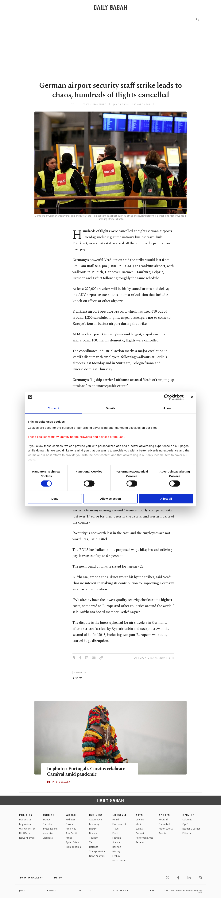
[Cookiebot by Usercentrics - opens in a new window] (167, 397)
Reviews (140, 842)
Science (116, 842)
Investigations (50, 828)
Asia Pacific (72, 833)
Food (115, 833)
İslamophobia (73, 846)
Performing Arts (144, 837)
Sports (164, 815)
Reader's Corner (191, 828)
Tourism (93, 837)
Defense (93, 846)
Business (96, 815)
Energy (92, 828)
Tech (91, 842)
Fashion (116, 837)
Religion (116, 846)
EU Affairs (24, 833)
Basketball (164, 824)
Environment (119, 824)
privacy (52, 890)
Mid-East (70, 819)
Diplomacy (25, 819)
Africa (69, 837)
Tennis (162, 833)
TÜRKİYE (48, 815)
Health (115, 819)
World (71, 815)
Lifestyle (119, 815)
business (77, 678)
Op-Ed (185, 824)
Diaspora (48, 837)
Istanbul (47, 819)
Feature (116, 856)
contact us (120, 890)
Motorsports (166, 828)
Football (163, 819)
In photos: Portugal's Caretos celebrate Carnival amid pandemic (86, 771)
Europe (70, 824)
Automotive (95, 819)
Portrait (140, 833)
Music (139, 824)
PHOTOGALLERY (61, 782)
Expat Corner (119, 860)
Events (139, 828)
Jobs (22, 890)
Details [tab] (110, 408)
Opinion (188, 815)
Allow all (166, 498)
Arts (139, 815)
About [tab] (167, 408)
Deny (54, 498)
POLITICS (25, 815)
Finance (93, 833)
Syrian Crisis (72, 842)
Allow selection (110, 498)
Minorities (48, 833)
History (116, 851)
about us (85, 890)
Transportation (97, 851)
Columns (187, 819)
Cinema (140, 819)
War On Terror (27, 828)
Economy (94, 824)
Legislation (25, 824)
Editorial (186, 833)
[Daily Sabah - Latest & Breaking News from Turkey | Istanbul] (110, 7)
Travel (115, 828)
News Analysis (26, 837)
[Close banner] (192, 397)
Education (48, 824)
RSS (152, 890)
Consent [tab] (53, 408)
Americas (71, 828)
